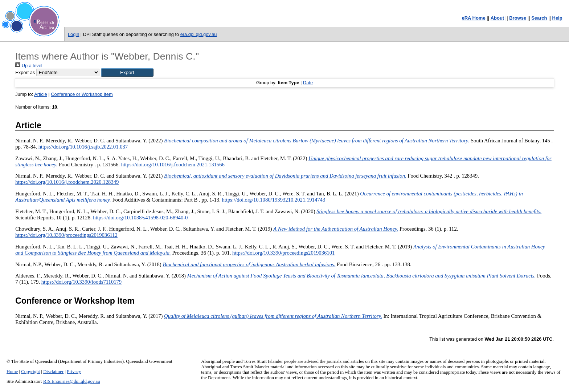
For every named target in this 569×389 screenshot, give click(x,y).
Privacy (74, 371)
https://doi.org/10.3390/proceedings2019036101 (283, 253)
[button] (127, 72)
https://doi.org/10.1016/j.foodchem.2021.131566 (173, 164)
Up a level (28, 65)
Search (539, 18)
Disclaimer (53, 371)
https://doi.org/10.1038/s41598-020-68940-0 (140, 217)
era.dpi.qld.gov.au (198, 34)
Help (557, 18)
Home (12, 371)
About (497, 18)
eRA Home (473, 18)
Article (40, 94)
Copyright (30, 371)
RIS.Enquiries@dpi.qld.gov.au (71, 381)
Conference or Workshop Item (81, 94)
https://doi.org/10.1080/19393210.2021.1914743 (274, 200)
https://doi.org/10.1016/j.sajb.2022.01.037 (83, 147)
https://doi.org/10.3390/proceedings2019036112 (66, 235)
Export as (25, 72)
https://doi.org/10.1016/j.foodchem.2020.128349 (67, 182)
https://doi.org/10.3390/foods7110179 (81, 282)
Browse (517, 18)
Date (308, 82)
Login (73, 34)
